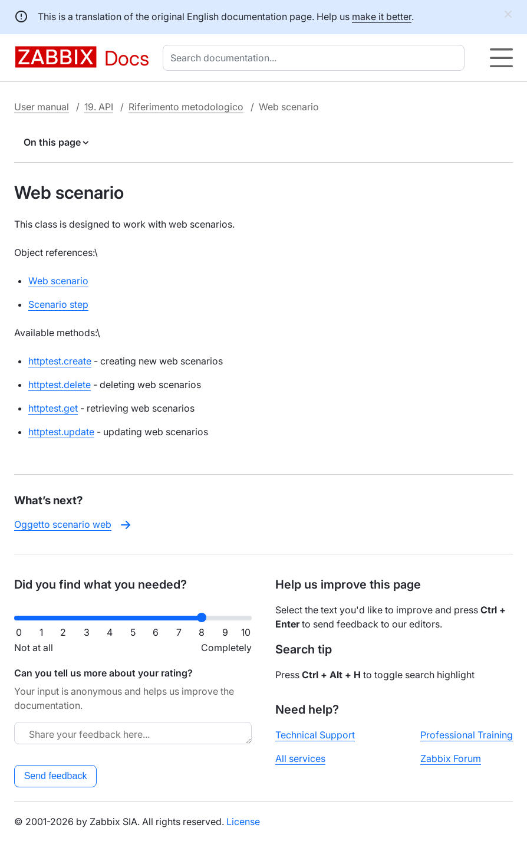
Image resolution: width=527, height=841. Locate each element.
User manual (41, 107)
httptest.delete (59, 384)
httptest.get (53, 408)
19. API (98, 107)
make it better (381, 16)
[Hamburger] (501, 57)
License (243, 821)
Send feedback (55, 776)
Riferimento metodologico (186, 107)
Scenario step (58, 304)
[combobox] (316, 58)
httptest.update (61, 432)
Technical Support (315, 735)
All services (300, 758)
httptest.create (59, 361)
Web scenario (58, 281)
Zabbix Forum (450, 758)
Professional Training (466, 735)
